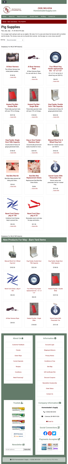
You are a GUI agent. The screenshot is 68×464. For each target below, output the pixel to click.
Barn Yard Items (12, 21)
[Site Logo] (12, 10)
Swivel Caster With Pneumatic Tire (55, 177)
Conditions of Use (49, 361)
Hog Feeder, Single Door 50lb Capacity (12, 141)
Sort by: (3, 40)
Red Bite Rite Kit (12, 176)
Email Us (49, 421)
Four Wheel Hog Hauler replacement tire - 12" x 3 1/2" (55, 69)
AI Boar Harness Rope (34, 68)
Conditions (18, 372)
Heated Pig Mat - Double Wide (12, 105)
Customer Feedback (18, 344)
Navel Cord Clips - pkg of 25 (34, 215)
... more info (12, 77)
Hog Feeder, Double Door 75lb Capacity (55, 105)
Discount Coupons (49, 377)
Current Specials (18, 361)
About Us (11, 16)
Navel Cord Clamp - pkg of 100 (12, 215)
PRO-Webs (55, 459)
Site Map (49, 366)
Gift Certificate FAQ (50, 372)
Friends (18, 350)
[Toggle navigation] (4, 2)
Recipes (18, 366)
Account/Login (49, 344)
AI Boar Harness (12, 67)
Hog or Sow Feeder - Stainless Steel (34, 141)
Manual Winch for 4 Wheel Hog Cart (55, 141)
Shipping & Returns (49, 350)
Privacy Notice (49, 355)
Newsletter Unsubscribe (50, 383)
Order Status (49, 388)
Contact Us (51, 16)
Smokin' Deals (34, 16)
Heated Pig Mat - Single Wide (34, 105)
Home (4, 16)
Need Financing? (22, 16)
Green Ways (18, 355)
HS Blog (43, 16)
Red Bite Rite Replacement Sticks (34, 177)
